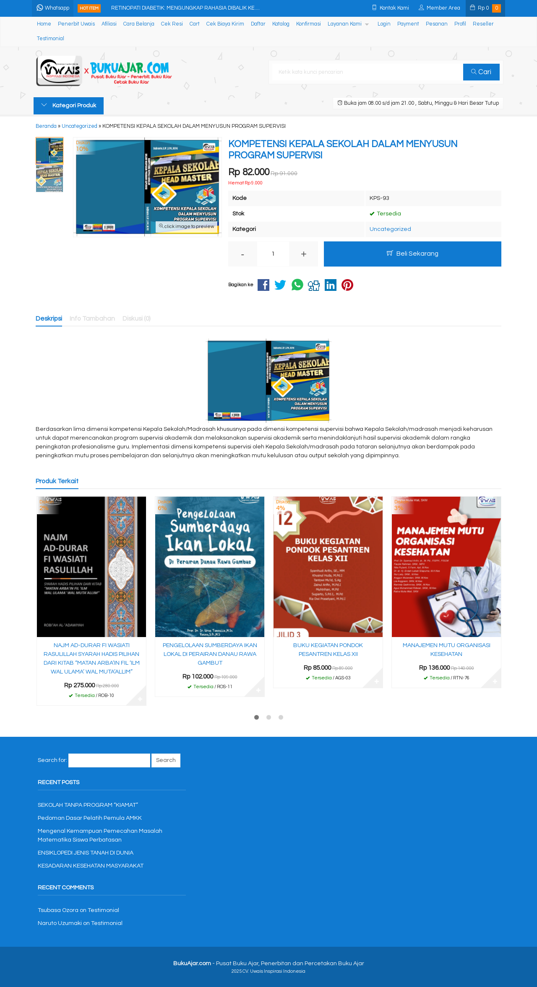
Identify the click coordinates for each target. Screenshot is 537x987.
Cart (195, 24)
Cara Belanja (138, 24)
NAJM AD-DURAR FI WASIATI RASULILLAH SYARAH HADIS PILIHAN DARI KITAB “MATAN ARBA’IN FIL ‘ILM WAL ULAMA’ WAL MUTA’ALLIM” (92, 658)
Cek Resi (172, 24)
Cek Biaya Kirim (225, 24)
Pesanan (437, 24)
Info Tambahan (92, 318)
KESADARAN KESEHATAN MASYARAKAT (90, 866)
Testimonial (50, 38)
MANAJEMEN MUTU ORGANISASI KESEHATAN (446, 649)
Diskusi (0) (137, 318)
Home (44, 24)
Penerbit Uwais (76, 24)
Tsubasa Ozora (58, 910)
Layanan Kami (345, 24)
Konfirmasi (308, 24)
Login (384, 24)
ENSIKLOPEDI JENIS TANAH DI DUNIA (85, 853)
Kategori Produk (68, 105)
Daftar (258, 24)
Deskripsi (49, 318)
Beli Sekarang (412, 253)
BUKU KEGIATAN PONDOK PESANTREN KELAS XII (328, 649)
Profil (460, 24)
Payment (408, 24)
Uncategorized (390, 229)
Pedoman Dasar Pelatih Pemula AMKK (90, 818)
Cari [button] (482, 72)
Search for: (52, 760)
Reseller (483, 24)
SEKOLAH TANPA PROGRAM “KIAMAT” (88, 805)
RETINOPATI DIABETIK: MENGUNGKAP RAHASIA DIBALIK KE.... (187, 8)
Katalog (280, 24)
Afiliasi (109, 24)
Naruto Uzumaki (60, 923)
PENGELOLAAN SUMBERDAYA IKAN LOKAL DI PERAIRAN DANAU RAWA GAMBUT (210, 654)
